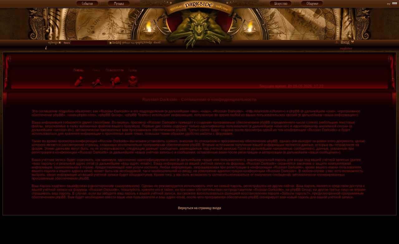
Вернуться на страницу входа (199, 208)
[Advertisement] (199, 229)
